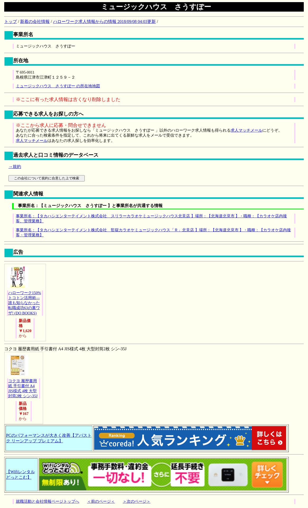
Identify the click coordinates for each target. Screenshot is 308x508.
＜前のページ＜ (101, 501)
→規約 (14, 166)
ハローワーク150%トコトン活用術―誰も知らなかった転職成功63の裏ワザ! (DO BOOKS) (24, 303)
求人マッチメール (246, 130)
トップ (10, 21)
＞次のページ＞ (136, 501)
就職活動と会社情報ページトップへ (47, 501)
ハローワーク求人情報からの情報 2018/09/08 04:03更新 (104, 21)
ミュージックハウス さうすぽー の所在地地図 (58, 86)
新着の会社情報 (35, 21)
